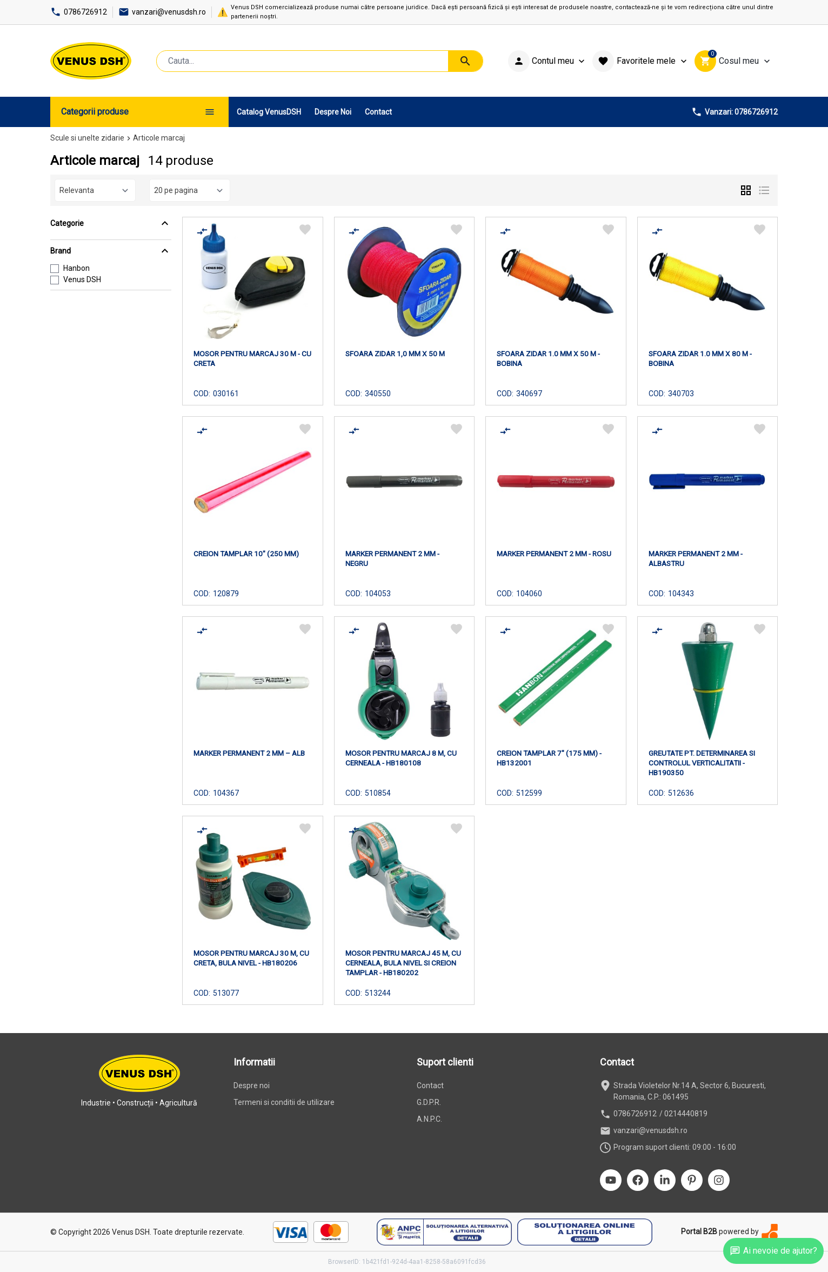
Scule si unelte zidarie (87, 138)
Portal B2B (699, 1231)
